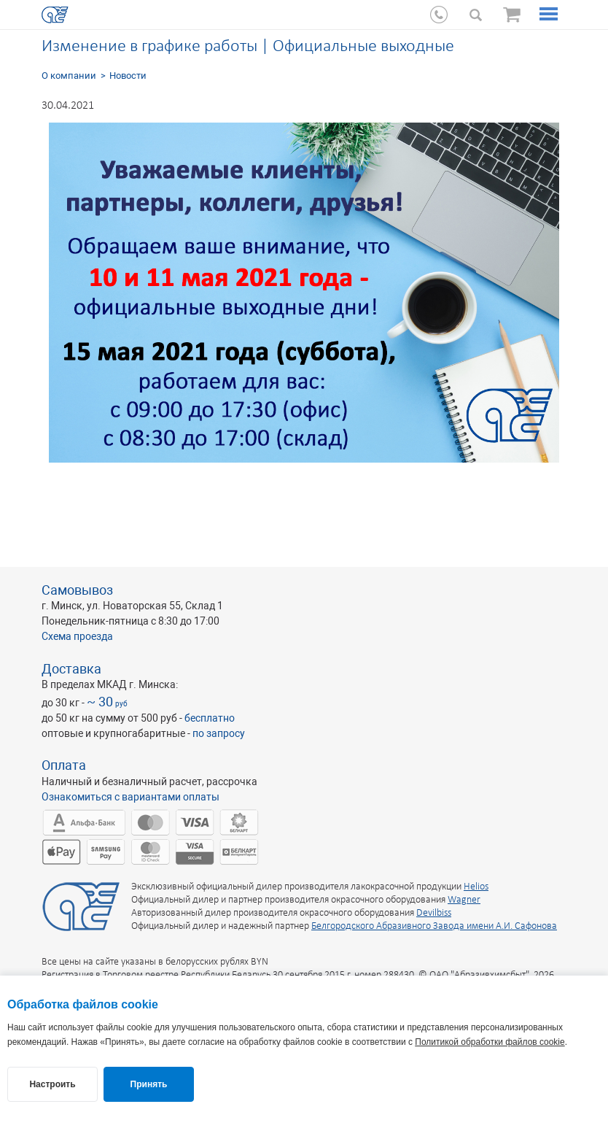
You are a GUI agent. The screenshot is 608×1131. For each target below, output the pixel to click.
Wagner (464, 900)
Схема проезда (77, 636)
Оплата (64, 765)
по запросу (218, 733)
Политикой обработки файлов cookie (489, 1042)
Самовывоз (77, 590)
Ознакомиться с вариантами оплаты (130, 797)
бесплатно (209, 718)
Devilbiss (433, 913)
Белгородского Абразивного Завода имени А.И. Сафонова (434, 926)
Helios (476, 886)
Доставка (71, 668)
